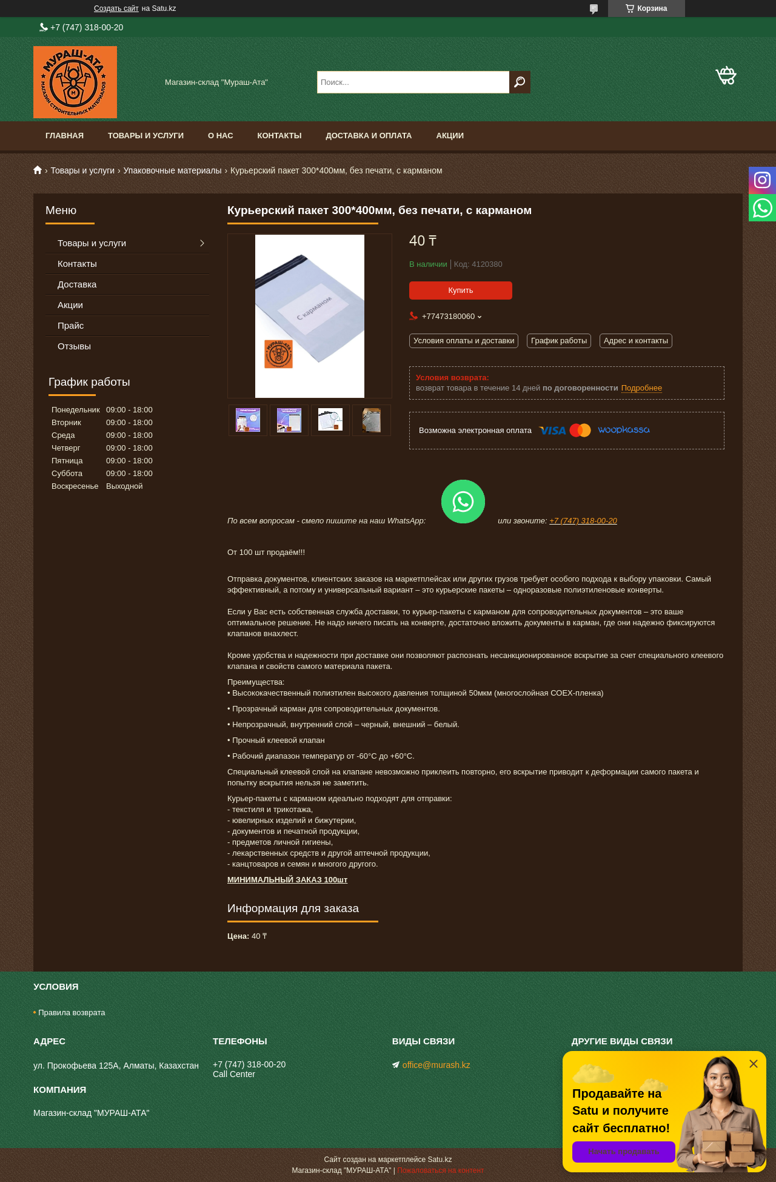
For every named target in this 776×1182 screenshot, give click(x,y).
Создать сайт (116, 8)
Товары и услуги (146, 135)
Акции (450, 135)
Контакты (280, 135)
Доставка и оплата (369, 135)
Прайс (71, 325)
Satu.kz (439, 1159)
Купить (460, 290)
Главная (64, 135)
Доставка (77, 284)
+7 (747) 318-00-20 (583, 520)
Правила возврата (71, 1012)
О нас (220, 135)
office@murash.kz (436, 1065)
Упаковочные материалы (173, 170)
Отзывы (74, 346)
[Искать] (519, 82)
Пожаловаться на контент (440, 1170)
